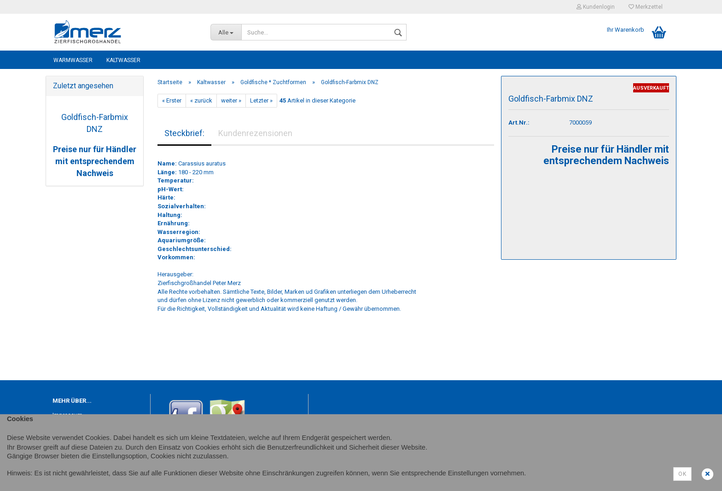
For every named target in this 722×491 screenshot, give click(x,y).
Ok (682, 474)
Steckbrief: (184, 133)
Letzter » (261, 100)
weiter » (231, 100)
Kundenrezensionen (255, 133)
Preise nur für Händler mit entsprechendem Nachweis (94, 160)
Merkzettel (646, 7)
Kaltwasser (123, 60)
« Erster (171, 100)
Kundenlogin (595, 7)
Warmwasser (73, 60)
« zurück (201, 100)
